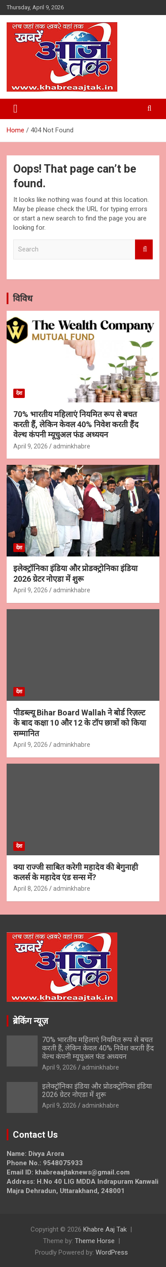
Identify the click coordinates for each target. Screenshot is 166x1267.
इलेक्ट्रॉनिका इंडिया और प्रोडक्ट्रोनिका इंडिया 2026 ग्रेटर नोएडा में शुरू (97, 1090)
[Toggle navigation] (15, 109)
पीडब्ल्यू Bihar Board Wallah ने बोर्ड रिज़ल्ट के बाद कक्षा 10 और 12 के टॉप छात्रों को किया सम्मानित (79, 723)
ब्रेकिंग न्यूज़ (30, 1021)
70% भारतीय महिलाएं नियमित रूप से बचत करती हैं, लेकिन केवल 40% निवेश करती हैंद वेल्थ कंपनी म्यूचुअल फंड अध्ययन (76, 424)
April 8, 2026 (30, 888)
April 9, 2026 (30, 446)
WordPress (112, 1252)
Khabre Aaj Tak (105, 1229)
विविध (22, 298)
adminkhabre (71, 446)
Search (144, 249)
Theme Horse (95, 1241)
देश (19, 393)
